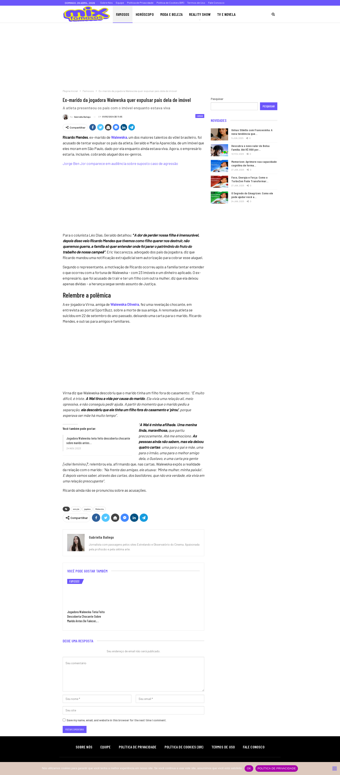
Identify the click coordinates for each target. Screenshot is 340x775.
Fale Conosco (216, 2)
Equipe (120, 2)
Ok (249, 768)
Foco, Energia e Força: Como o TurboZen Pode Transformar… (249, 179)
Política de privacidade (277, 768)
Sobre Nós (106, 2)
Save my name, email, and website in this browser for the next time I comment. (116, 720)
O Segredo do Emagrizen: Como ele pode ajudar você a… (252, 195)
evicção (76, 509)
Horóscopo (145, 14)
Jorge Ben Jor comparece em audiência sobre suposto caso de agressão (120, 163)
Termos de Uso (196, 2)
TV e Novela (226, 14)
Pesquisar (217, 99)
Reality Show (200, 14)
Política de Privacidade (140, 2)
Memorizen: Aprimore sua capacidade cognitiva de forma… (254, 163)
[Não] (334, 768)
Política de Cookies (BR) (170, 2)
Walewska (99, 509)
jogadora (87, 509)
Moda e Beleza (171, 14)
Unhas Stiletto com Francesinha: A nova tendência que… (251, 131)
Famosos (122, 14)
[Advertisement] (130, 55)
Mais (245, 14)
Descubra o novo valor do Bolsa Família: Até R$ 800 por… (250, 147)
